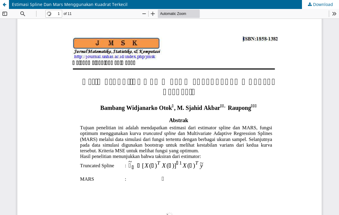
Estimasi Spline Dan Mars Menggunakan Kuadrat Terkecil (70, 4)
